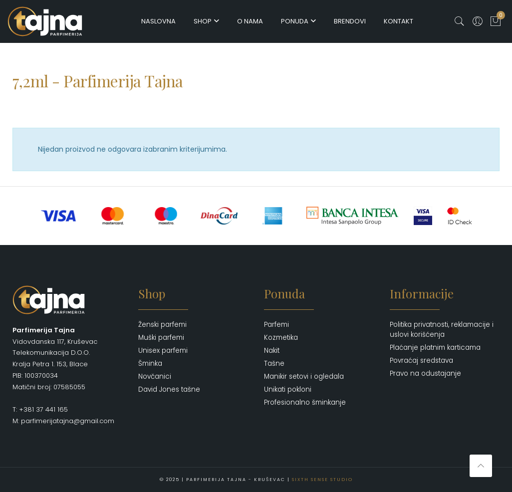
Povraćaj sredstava (421, 360)
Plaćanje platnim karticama (435, 347)
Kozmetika (281, 337)
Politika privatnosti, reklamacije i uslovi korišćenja (442, 329)
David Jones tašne (169, 389)
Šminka (150, 363)
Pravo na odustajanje (425, 373)
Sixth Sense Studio (322, 480)
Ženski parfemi (162, 324)
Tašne (274, 363)
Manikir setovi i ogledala (304, 376)
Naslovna (158, 21)
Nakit (271, 350)
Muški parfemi (161, 337)
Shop (203, 21)
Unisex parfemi (163, 350)
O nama (250, 21)
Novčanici (154, 376)
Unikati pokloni (287, 389)
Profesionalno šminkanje (305, 402)
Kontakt (398, 21)
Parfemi (276, 324)
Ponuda (294, 21)
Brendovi (350, 21)
